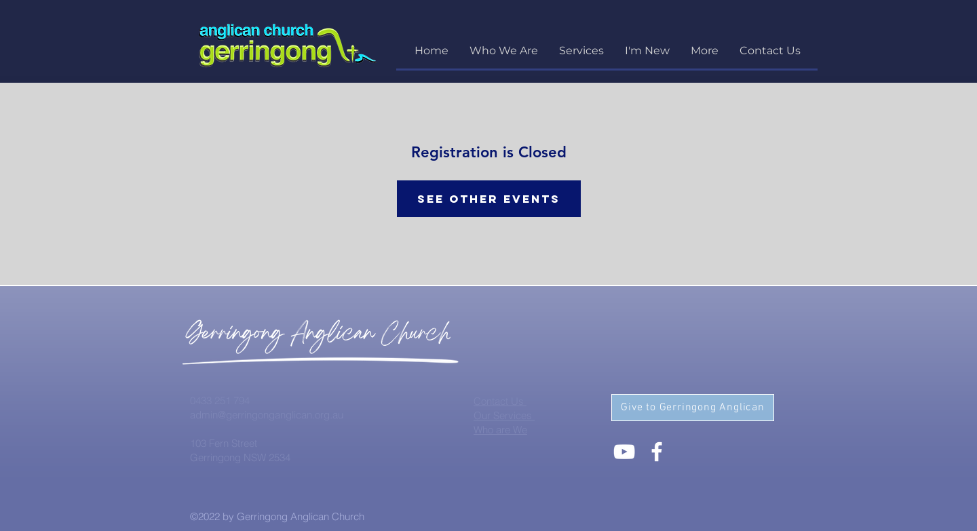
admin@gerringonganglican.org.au (266, 414)
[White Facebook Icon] (657, 452)
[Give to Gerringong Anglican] (692, 407)
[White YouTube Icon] (624, 452)
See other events (488, 198)
